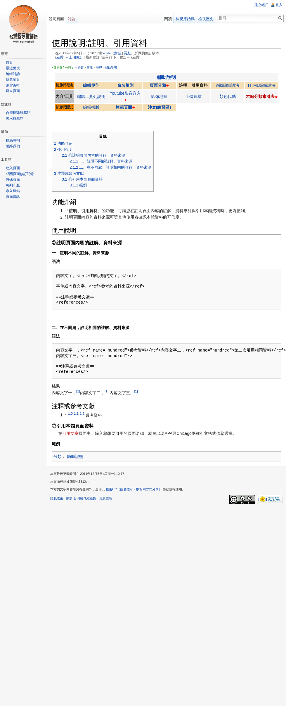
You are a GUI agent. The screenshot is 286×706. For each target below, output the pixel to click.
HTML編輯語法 (261, 85)
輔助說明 (111, 67)
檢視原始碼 (185, 19)
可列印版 (13, 185)
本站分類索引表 (260, 96)
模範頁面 (124, 107)
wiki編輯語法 (227, 85)
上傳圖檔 (193, 96)
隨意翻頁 (13, 79)
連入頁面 (13, 168)
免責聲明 (105, 498)
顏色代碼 (227, 96)
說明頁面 (56, 19)
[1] (78, 391)
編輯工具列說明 (91, 96)
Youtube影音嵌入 (125, 93)
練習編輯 (13, 85)
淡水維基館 (14, 119)
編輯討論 (13, 74)
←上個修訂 (74, 57)
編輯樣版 (91, 107)
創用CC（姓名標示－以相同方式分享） (134, 489)
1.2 (82, 414)
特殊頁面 (13, 179)
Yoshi (106, 53)
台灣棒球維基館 (18, 113)
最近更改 (13, 68)
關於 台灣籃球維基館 (81, 498)
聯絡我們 (13, 146)
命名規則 (125, 85)
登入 (278, 5)
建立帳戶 (261, 5)
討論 (71, 19)
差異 (59, 57)
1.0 (70, 414)
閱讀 (168, 19)
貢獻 (127, 53)
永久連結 (13, 191)
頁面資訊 (13, 197)
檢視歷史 (206, 19)
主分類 (79, 67)
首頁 (9, 62)
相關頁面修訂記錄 (20, 174)
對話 (117, 53)
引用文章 (70, 433)
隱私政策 (56, 498)
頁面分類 (158, 85)
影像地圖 (159, 96)
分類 (57, 456)
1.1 (76, 414)
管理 (99, 67)
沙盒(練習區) (159, 107)
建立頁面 (13, 91)
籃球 (90, 67)
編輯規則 (91, 85)
